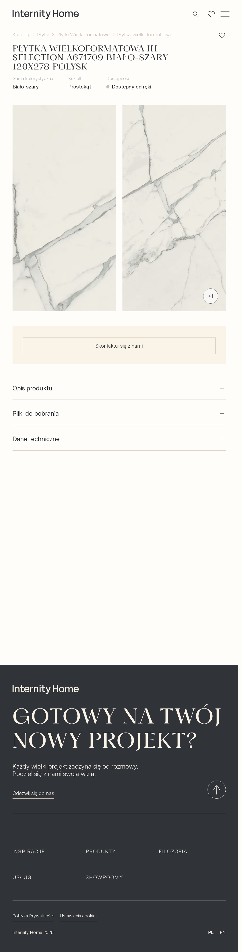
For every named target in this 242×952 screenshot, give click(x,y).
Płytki (43, 34)
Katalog (21, 34)
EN (223, 914)
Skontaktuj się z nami (119, 346)
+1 (210, 296)
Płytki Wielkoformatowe (83, 34)
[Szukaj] (195, 14)
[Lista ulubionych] (211, 14)
